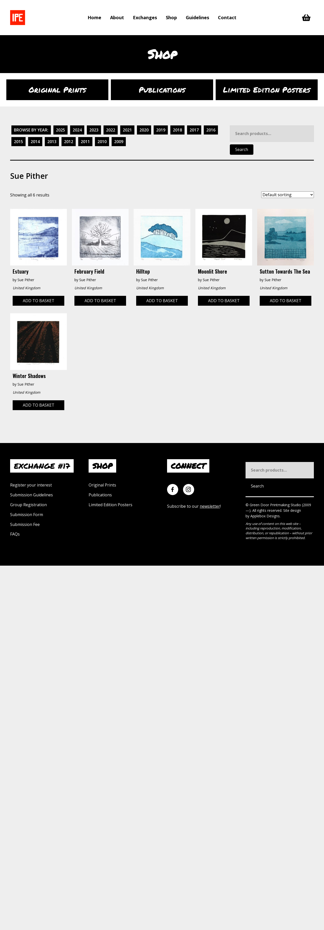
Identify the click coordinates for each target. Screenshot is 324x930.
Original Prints (102, 485)
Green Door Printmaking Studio (276, 504)
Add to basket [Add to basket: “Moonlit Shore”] (224, 300)
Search (241, 149)
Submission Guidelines (31, 495)
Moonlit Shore (212, 271)
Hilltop (143, 271)
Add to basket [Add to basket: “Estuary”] (38, 300)
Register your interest (31, 485)
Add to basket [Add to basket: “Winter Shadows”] (38, 405)
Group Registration (28, 504)
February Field (89, 271)
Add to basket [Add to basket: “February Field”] (100, 300)
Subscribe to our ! (194, 506)
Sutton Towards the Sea (285, 271)
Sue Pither (25, 279)
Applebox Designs (265, 516)
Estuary (21, 271)
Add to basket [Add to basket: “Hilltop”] (162, 300)
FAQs (15, 534)
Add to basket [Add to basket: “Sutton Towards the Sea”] (285, 300)
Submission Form (26, 514)
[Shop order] (287, 194)
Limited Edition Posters (110, 504)
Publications (100, 495)
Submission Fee (25, 524)
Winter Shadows (29, 376)
